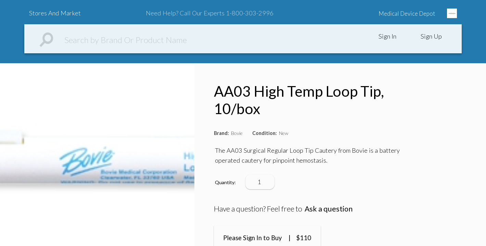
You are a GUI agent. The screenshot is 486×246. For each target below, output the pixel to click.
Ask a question (329, 208)
